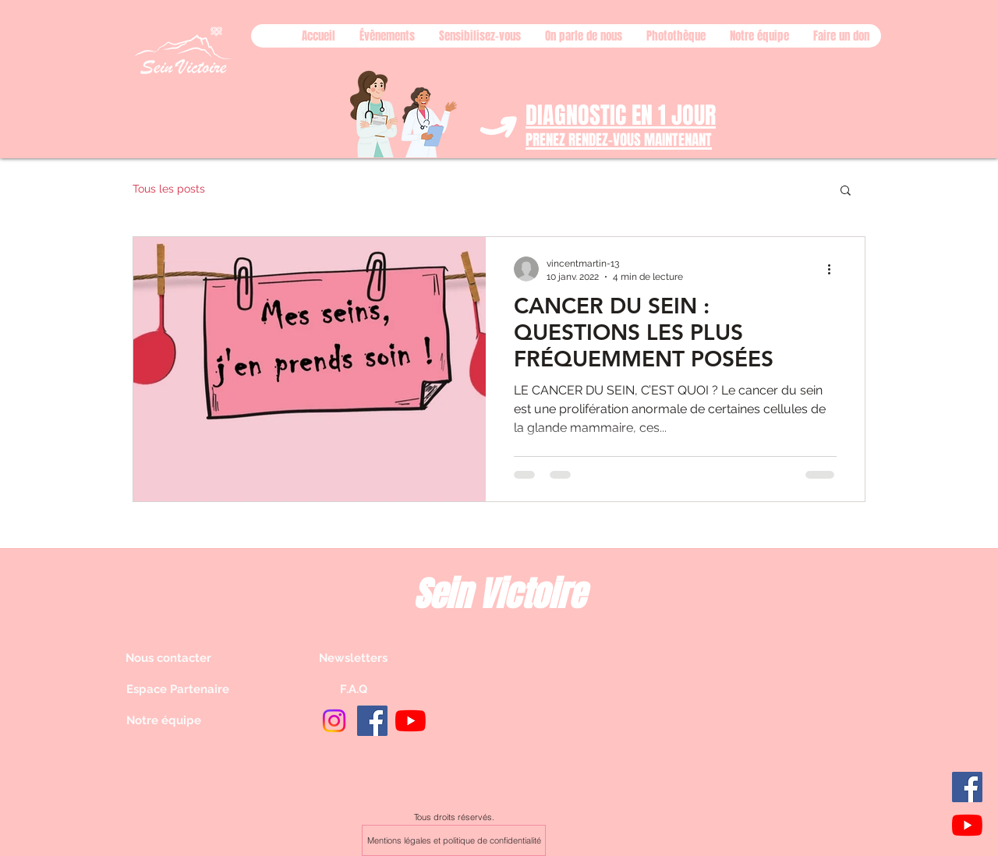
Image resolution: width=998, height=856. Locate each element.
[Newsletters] (353, 658)
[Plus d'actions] (834, 269)
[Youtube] (967, 825)
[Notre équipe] (181, 720)
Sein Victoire (499, 594)
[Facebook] (967, 787)
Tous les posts (169, 188)
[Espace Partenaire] (181, 689)
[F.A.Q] (353, 689)
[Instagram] (334, 721)
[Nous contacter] (181, 658)
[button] (845, 191)
